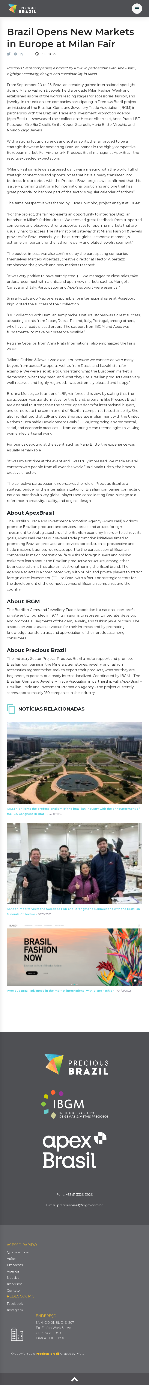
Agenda (13, 1271)
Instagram (15, 1310)
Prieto (80, 1353)
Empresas (15, 1265)
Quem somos (18, 1252)
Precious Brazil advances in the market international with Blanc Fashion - (69, 990)
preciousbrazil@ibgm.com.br (80, 1205)
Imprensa (14, 1284)
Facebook (15, 1304)
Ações (11, 1259)
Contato (13, 1291)
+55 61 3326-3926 (79, 1195)
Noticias (13, 1278)
